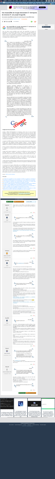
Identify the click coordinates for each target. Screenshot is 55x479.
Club (41, 0)
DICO (40, 3)
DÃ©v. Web (31, 2)
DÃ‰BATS (34, 3)
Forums (5, 0)
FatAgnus (7, 272)
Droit (38, 0)
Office (46, 2)
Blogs (17, 0)
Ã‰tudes (34, 0)
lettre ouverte (8, 181)
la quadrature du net (21, 284)
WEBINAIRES (14, 3)
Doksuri (7, 370)
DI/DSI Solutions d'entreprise (10, 2)
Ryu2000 (7, 236)
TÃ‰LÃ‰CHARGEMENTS (24, 3)
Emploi (29, 0)
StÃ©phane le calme (16, 26)
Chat (20, 0)
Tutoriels (10, 0)
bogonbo (7, 226)
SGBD (43, 2)
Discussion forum (46, 26)
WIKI (37, 3)
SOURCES (30, 3)
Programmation (38, 2)
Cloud (16, 2)
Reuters (13, 181)
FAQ (13, 0)
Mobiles (49, 2)
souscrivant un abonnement (24, 200)
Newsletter (24, 0)
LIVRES (18, 3)
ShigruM (7, 388)
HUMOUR (43, 3)
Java (27, 2)
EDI (34, 2)
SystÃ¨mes (52, 2)
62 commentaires (24, 26)
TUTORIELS (7, 3)
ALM (21, 2)
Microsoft (24, 2)
